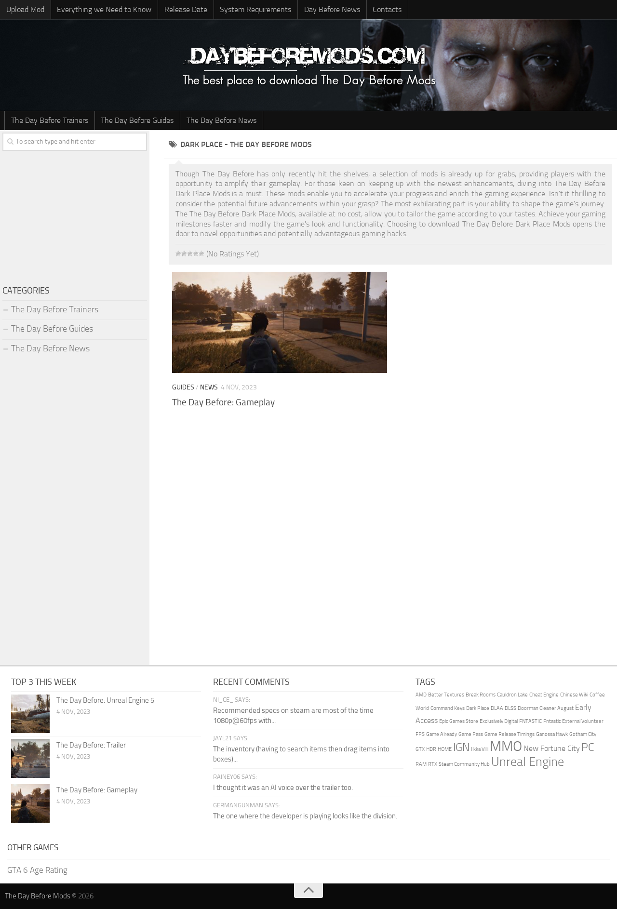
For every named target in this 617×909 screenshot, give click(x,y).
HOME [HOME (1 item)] (445, 750)
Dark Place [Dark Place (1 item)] (477, 708)
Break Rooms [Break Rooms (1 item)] (481, 695)
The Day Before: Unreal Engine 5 (105, 700)
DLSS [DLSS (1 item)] (510, 708)
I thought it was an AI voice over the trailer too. (283, 788)
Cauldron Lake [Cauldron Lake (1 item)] (512, 695)
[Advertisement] (390, 492)
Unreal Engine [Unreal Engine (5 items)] (527, 761)
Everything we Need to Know (103, 9)
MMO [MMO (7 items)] (506, 746)
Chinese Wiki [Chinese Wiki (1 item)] (574, 695)
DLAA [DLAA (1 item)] (497, 708)
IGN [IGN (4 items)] (461, 747)
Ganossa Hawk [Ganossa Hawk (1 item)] (552, 734)
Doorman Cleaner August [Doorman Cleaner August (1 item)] (546, 708)
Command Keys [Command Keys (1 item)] (447, 708)
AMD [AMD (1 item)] (421, 695)
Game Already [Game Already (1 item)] (441, 734)
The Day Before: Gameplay (223, 402)
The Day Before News (220, 120)
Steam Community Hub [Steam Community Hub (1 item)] (464, 764)
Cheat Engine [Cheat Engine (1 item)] (544, 695)
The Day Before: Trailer (91, 745)
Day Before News (329, 9)
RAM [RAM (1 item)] (421, 764)
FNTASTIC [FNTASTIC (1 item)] (530, 722)
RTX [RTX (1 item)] (432, 764)
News (209, 388)
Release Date (183, 9)
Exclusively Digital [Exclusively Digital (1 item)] (499, 722)
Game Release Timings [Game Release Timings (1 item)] (509, 734)
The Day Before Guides (136, 120)
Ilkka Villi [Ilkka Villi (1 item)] (479, 750)
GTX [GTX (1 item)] (420, 750)
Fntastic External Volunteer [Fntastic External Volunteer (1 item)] (573, 722)
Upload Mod (25, 9)
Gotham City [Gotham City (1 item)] (582, 734)
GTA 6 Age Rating (37, 870)
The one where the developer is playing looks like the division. (305, 816)
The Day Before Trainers (49, 120)
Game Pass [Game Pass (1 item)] (470, 734)
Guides (183, 388)
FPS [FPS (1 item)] (420, 734)
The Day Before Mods (37, 896)
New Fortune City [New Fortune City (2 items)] (551, 748)
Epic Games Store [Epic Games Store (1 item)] (458, 722)
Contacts (383, 9)
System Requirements (253, 9)
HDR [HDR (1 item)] (431, 750)
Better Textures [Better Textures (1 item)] (446, 695)
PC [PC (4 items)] (587, 747)
